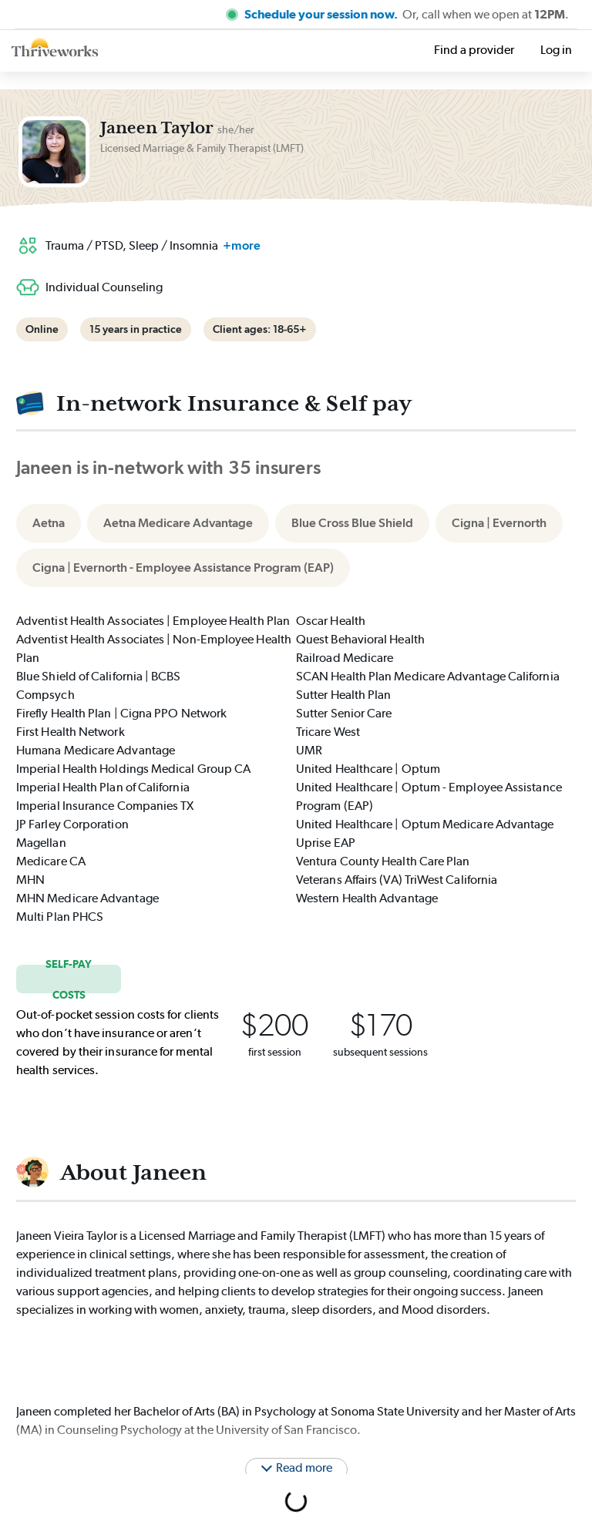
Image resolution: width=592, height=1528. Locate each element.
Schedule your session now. (322, 14)
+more (242, 245)
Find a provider (474, 49)
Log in (556, 49)
